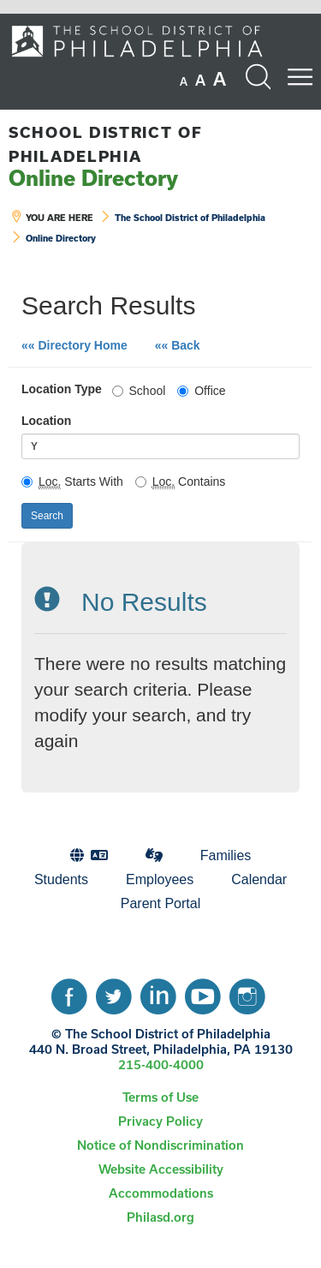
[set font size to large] (220, 79)
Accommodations (161, 1193)
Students (61, 879)
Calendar (259, 879)
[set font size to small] (183, 81)
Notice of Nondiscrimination (160, 1145)
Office (201, 391)
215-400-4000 (161, 1064)
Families (226, 855)
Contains (180, 481)
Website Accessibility (160, 1169)
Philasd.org (160, 1217)
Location (46, 421)
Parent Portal (160, 903)
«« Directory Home (74, 345)
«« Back (184, 344)
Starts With (72, 481)
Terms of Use (160, 1097)
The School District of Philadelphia (190, 217)
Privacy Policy (160, 1121)
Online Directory (106, 156)
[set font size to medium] (200, 80)
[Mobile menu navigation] (299, 77)
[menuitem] (89, 856)
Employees (159, 879)
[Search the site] (257, 77)
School (139, 391)
